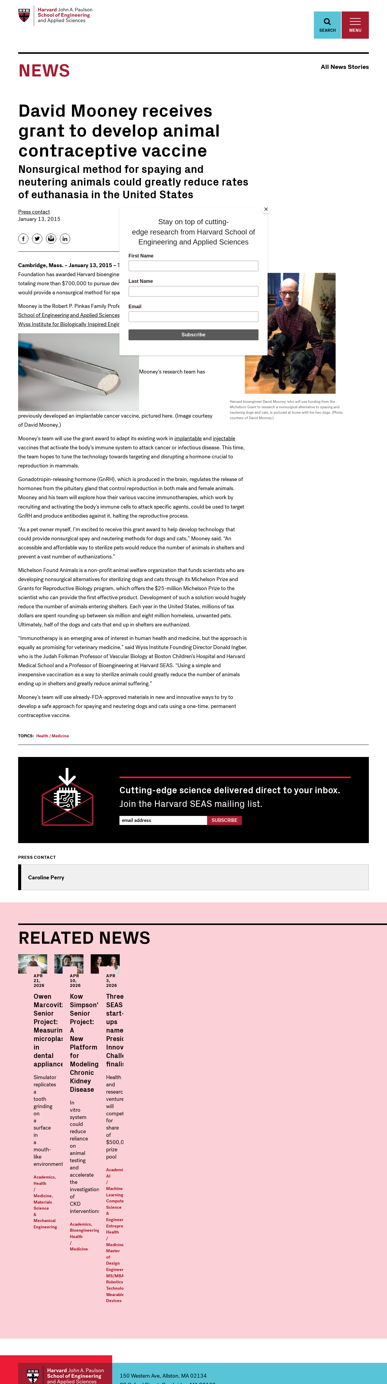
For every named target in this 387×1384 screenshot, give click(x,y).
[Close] (266, 209)
